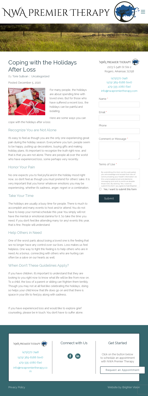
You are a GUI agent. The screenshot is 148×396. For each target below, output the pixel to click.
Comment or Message (113, 138)
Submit (109, 198)
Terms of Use (108, 164)
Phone (103, 125)
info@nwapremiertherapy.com (119, 90)
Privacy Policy (16, 387)
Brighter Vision (131, 387)
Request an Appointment (123, 370)
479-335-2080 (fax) (119, 86)
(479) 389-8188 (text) (119, 82)
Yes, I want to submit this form (120, 189)
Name (103, 98)
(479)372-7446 (119, 78)
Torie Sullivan (20, 76)
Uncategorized (40, 76)
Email (103, 112)
